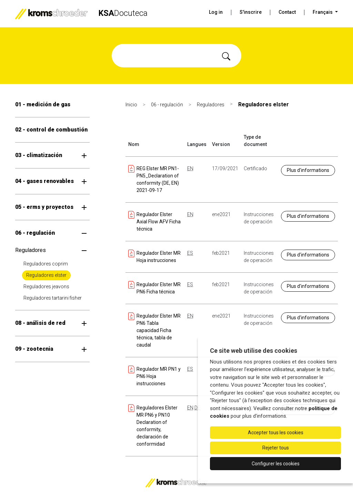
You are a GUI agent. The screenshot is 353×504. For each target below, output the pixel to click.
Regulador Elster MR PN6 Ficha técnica (154, 287)
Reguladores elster (46, 275)
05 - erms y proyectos (44, 207)
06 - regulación (35, 233)
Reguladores (30, 250)
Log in (216, 12)
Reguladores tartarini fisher (52, 298)
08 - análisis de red (40, 323)
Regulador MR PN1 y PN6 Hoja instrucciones (154, 376)
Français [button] (323, 12)
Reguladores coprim (45, 263)
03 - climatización (38, 155)
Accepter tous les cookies (275, 432)
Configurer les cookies (276, 463)
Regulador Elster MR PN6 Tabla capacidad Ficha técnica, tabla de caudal (154, 330)
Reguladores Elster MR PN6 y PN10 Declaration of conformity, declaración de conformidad (153, 425)
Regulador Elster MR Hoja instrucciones (154, 256)
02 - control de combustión (51, 129)
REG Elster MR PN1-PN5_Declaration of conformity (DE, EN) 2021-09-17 (153, 179)
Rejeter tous (275, 447)
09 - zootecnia (34, 349)
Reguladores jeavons (46, 286)
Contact (287, 12)
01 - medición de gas (42, 104)
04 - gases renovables (44, 181)
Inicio (131, 104)
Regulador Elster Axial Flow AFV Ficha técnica (154, 221)
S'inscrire (251, 12)
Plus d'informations (308, 170)
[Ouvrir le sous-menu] (84, 155)
